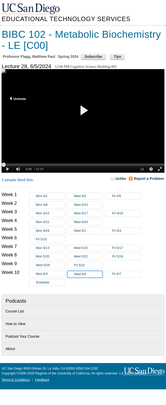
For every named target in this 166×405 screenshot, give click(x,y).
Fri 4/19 (126, 213)
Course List (14, 311)
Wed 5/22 (88, 256)
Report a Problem (149, 179)
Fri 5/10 (50, 239)
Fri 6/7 (126, 274)
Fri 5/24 (126, 256)
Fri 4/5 (126, 196)
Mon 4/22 (50, 222)
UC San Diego (31, 9)
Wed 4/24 (88, 222)
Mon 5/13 (50, 248)
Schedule (42, 282)
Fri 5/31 (88, 265)
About (10, 349)
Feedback (42, 380)
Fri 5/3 (126, 231)
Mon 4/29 (50, 231)
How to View (15, 324)
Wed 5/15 (88, 248)
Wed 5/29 (50, 265)
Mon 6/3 (50, 274)
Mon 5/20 (50, 256)
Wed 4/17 (88, 213)
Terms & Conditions (16, 380)
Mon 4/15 (50, 213)
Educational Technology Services (66, 18)
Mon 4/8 (50, 205)
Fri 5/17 (126, 248)
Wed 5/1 (88, 231)
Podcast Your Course (22, 336)
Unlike (120, 179)
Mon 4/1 (50, 196)
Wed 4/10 (88, 205)
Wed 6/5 (88, 274)
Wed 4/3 (88, 196)
